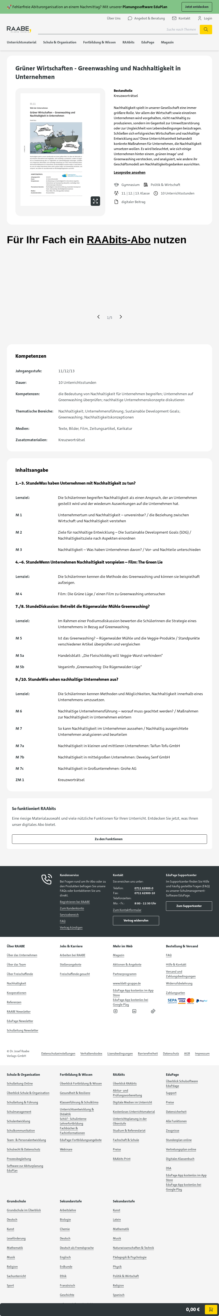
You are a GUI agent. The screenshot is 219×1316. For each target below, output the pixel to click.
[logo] (19, 29)
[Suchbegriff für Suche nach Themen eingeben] (118, 29)
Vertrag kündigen (71, 927)
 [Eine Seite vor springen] (121, 317)
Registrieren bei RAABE (75, 902)
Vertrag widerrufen (136, 920)
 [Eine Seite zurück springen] (98, 317)
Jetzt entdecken (197, 6)
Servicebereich (69, 915)
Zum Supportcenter (189, 906)
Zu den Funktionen (109, 839)
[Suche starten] (206, 29)
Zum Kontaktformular (127, 910)
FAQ (62, 921)
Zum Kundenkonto (72, 908)
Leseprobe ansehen (129, 172)
